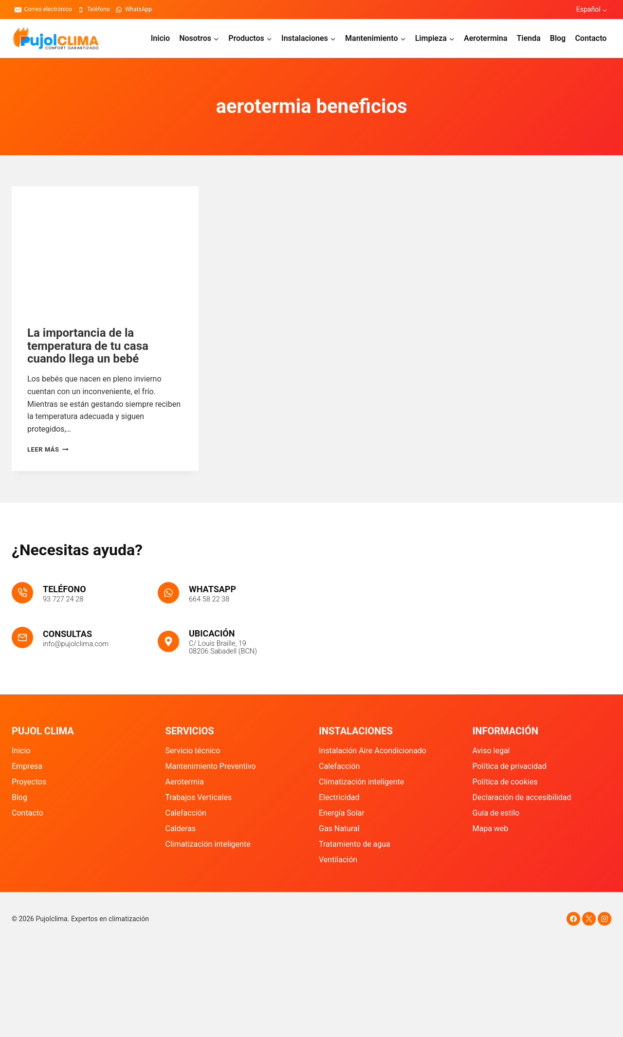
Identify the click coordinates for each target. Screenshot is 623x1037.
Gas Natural (339, 828)
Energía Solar (342, 813)
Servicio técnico (192, 750)
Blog (558, 38)
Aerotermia (184, 781)
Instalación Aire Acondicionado (372, 750)
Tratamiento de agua (354, 844)
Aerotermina (485, 38)
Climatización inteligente (208, 844)
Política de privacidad (510, 766)
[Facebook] (573, 919)
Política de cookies (505, 781)
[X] (589, 919)
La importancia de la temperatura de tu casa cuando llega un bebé (87, 345)
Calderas (180, 828)
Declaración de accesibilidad (522, 797)
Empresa (27, 766)
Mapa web (491, 828)
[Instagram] (604, 919)
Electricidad (339, 797)
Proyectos (29, 781)
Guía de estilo (496, 813)
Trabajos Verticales (198, 797)
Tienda (528, 38)
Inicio (160, 38)
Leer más (48, 449)
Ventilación (338, 859)
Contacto (590, 38)
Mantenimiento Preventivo (210, 766)
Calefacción (185, 813)
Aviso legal (491, 750)
